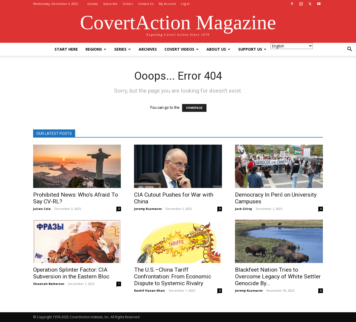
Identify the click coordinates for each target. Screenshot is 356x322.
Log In (185, 4)
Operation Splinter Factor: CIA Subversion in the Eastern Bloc (71, 273)
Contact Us (146, 4)
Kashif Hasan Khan (149, 290)
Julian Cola (42, 209)
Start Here (66, 49)
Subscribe (110, 4)
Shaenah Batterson (48, 284)
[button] (349, 49)
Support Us (252, 49)
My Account (167, 4)
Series (122, 49)
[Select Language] (292, 46)
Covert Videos (181, 49)
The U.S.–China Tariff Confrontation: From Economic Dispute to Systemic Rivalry (172, 276)
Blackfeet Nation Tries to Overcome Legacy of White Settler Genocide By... (278, 276)
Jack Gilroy (243, 209)
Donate (92, 4)
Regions (95, 49)
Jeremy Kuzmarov (148, 209)
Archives (148, 49)
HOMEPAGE (194, 108)
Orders (128, 4)
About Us (218, 49)
